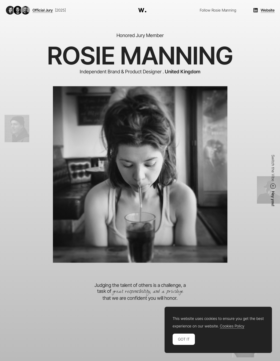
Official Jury (42, 10)
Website (268, 10)
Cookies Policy (232, 326)
